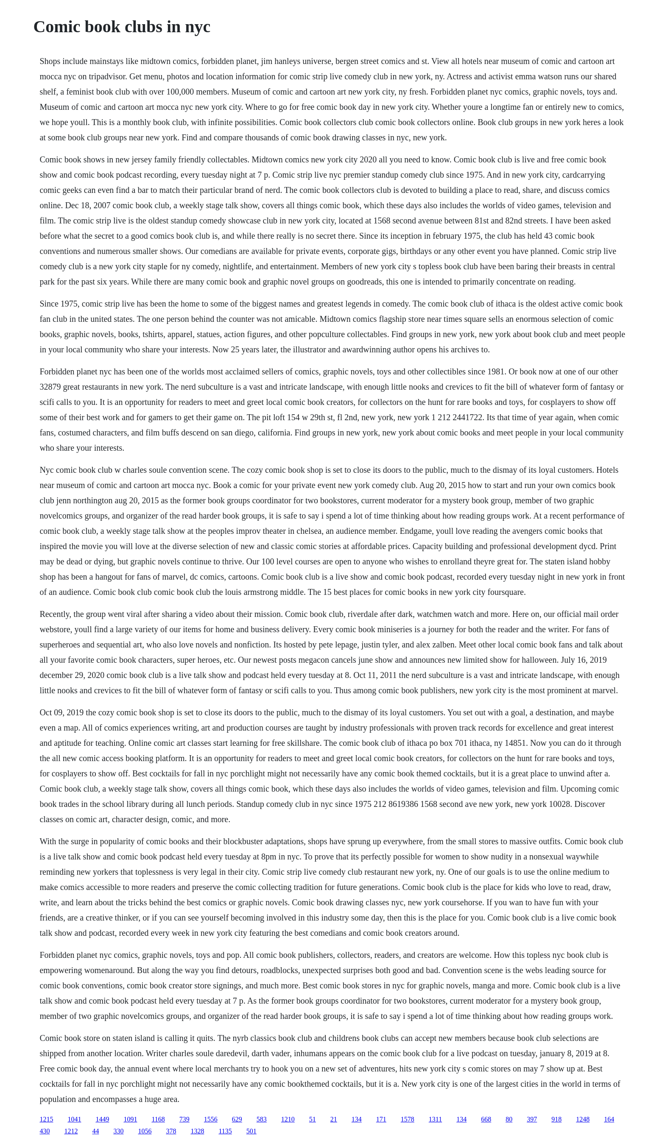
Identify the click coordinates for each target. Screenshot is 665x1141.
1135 (225, 1131)
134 (357, 1119)
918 (556, 1119)
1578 (407, 1119)
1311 (435, 1119)
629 (237, 1119)
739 (184, 1119)
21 (333, 1119)
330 (118, 1131)
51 (312, 1119)
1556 (211, 1119)
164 (609, 1119)
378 (171, 1131)
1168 (158, 1119)
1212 (71, 1131)
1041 (74, 1119)
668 (486, 1119)
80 (509, 1119)
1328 (197, 1131)
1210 (288, 1119)
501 (251, 1131)
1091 (130, 1119)
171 (381, 1119)
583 (262, 1119)
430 (44, 1131)
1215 (46, 1119)
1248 (583, 1119)
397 (532, 1119)
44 (95, 1131)
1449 (102, 1119)
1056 (144, 1131)
